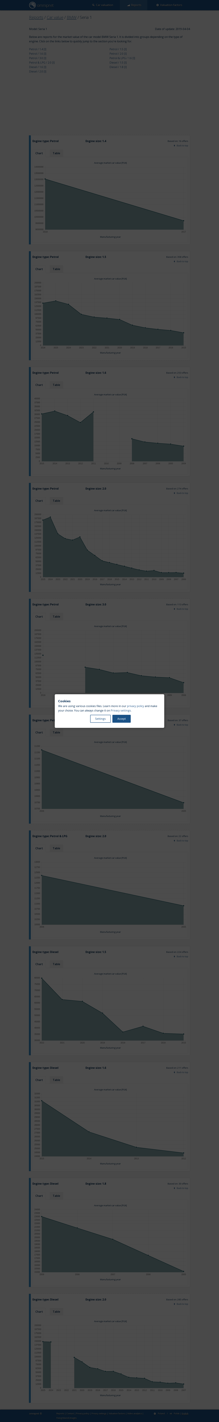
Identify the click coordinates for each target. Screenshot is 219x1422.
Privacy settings (121, 710)
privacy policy (135, 706)
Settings (100, 719)
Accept (121, 719)
